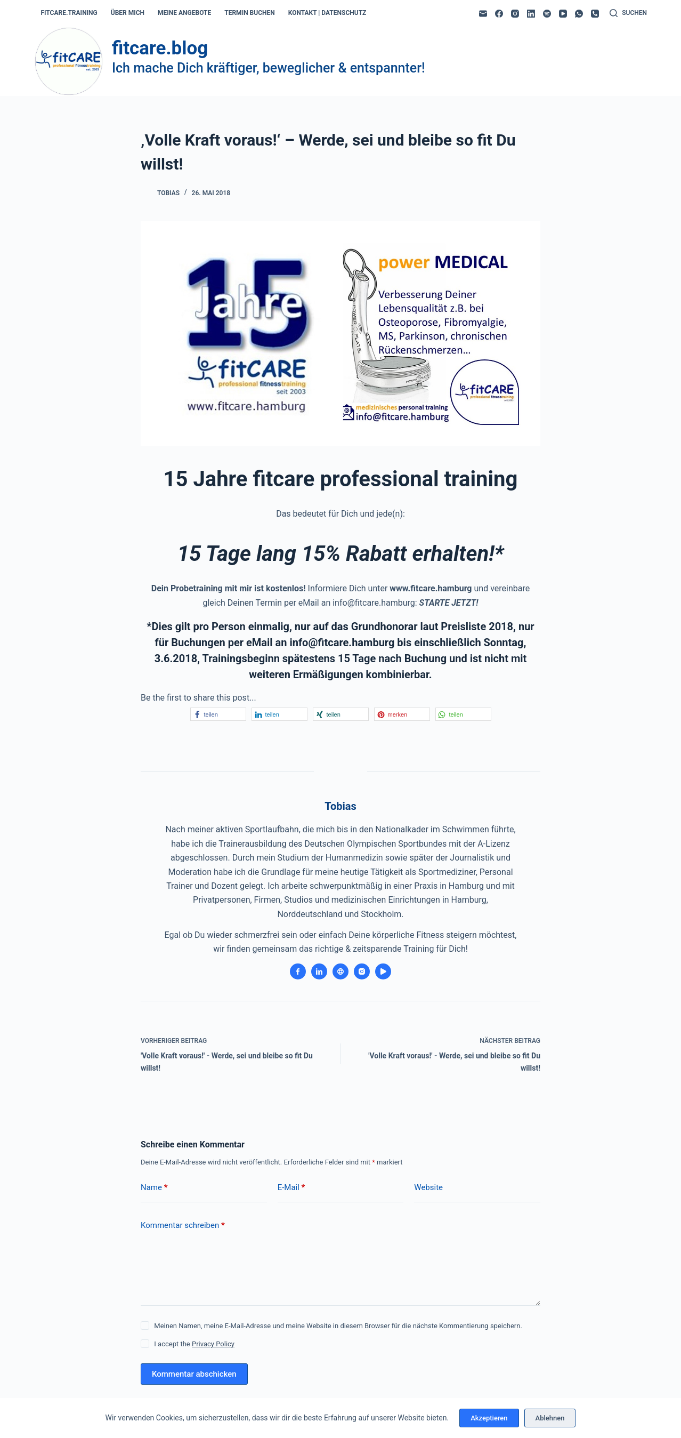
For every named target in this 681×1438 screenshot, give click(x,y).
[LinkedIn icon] (319, 971)
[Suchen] (628, 13)
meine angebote (184, 13)
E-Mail (291, 1187)
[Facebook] (499, 14)
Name (154, 1187)
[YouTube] (563, 14)
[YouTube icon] (383, 971)
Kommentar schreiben (183, 1225)
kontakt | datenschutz (327, 13)
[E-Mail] (483, 14)
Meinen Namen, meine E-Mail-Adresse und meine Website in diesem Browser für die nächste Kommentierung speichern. (338, 1326)
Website (428, 1187)
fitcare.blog (160, 48)
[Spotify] (547, 14)
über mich (127, 13)
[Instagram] (515, 14)
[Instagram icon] (362, 971)
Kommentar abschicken (194, 1374)
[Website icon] (340, 971)
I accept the (194, 1344)
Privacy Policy (213, 1344)
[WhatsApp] (579, 14)
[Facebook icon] (298, 971)
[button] (218, 714)
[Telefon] (595, 14)
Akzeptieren (489, 1418)
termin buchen (249, 13)
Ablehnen (550, 1418)
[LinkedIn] (531, 14)
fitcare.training (68, 13)
